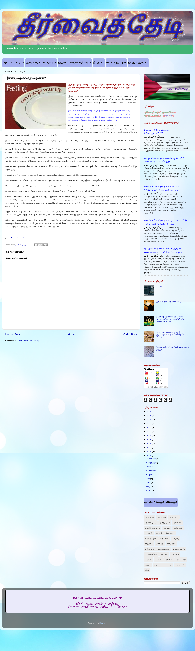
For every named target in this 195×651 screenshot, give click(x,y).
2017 (149, 447)
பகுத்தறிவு (171, 544)
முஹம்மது (181, 560)
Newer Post (12, 334)
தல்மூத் (159, 533)
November (151, 463)
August (149, 475)
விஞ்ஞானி (179, 565)
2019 (149, 439)
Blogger (102, 623)
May (148, 487)
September (151, 471)
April (148, 490)
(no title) (159, 286)
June (148, 482)
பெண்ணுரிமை (151, 554)
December (151, 459)
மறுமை (148, 560)
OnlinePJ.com (17, 237)
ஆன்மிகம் (173, 517)
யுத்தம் (148, 565)
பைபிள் (164, 554)
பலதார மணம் (163, 549)
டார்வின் (148, 533)
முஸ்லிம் (169, 560)
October (150, 467)
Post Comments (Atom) (28, 341)
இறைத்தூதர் (165, 523)
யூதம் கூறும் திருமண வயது (169, 301)
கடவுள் (167, 528)
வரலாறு (168, 565)
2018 (149, 443)
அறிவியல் (149, 517)
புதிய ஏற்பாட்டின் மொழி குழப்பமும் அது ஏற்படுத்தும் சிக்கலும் (170, 334)
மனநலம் (175, 554)
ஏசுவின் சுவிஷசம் (152, 528)
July (148, 479)
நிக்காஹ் (160, 544)
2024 (149, 420)
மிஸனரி (158, 560)
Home (71, 334)
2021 (149, 431)
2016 (149, 451)
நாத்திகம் (149, 544)
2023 (149, 423)
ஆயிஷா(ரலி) (150, 523)
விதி (147, 570)
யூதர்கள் (157, 565)
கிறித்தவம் (178, 528)
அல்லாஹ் (162, 517)
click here (168, 115)
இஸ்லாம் (177, 523)
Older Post (130, 334)
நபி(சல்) (175, 538)
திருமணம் (164, 538)
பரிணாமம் (149, 549)
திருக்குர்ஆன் (150, 538)
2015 (149, 455)
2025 (149, 415)
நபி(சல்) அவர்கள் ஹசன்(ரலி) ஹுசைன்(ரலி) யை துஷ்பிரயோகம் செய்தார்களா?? (172, 319)
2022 (149, 427)
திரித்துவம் (170, 533)
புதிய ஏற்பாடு (179, 549)
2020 (149, 435)
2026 (149, 412)
